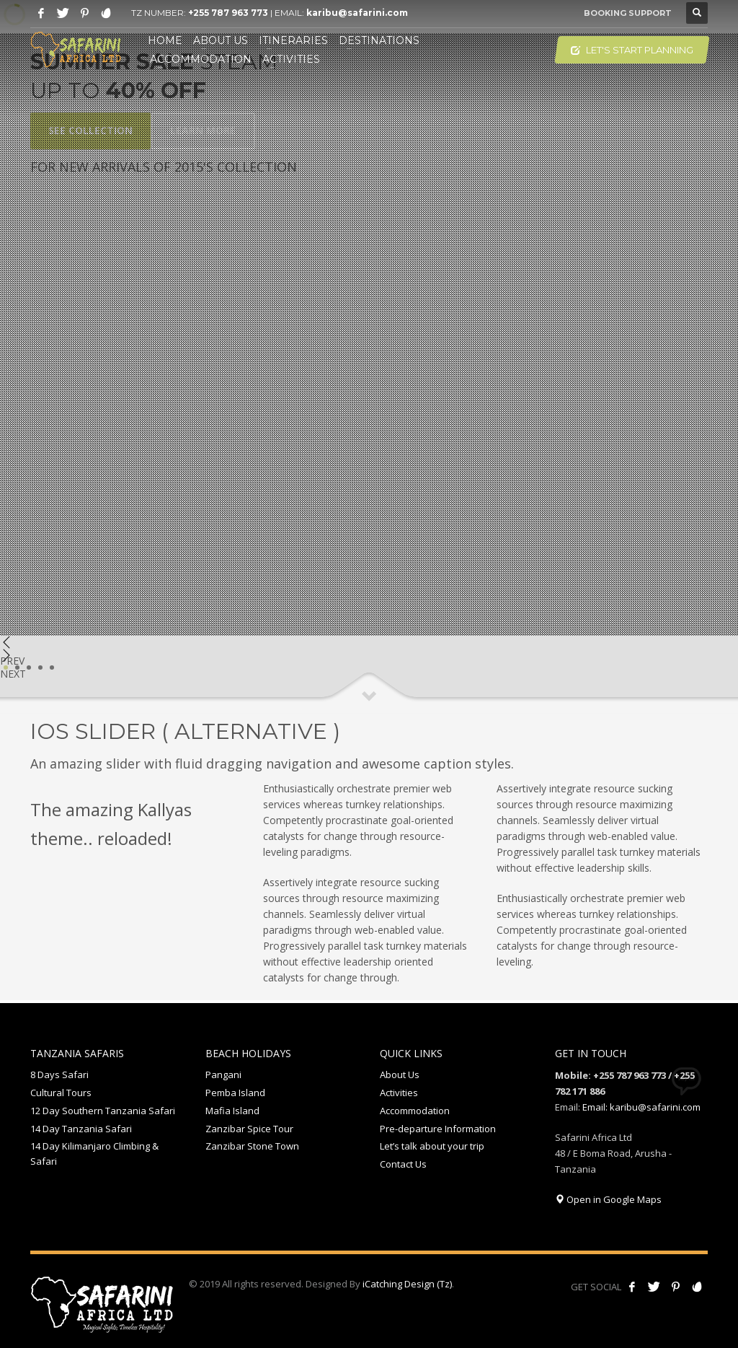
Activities (399, 1092)
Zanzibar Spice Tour (249, 1128)
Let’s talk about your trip (432, 1145)
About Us (399, 1074)
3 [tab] (29, 667)
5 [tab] (52, 667)
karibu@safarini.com (357, 12)
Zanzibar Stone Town (252, 1145)
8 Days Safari (59, 1074)
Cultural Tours (61, 1092)
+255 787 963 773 (228, 12)
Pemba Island (235, 1092)
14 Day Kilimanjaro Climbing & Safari (94, 1153)
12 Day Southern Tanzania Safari (102, 1110)
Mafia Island (232, 1110)
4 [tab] (40, 667)
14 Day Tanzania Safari (81, 1128)
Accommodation (415, 1110)
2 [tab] (17, 667)
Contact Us (403, 1163)
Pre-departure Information (438, 1128)
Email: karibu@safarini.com (641, 1106)
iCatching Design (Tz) (407, 1283)
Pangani (223, 1074)
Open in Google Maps (608, 1199)
